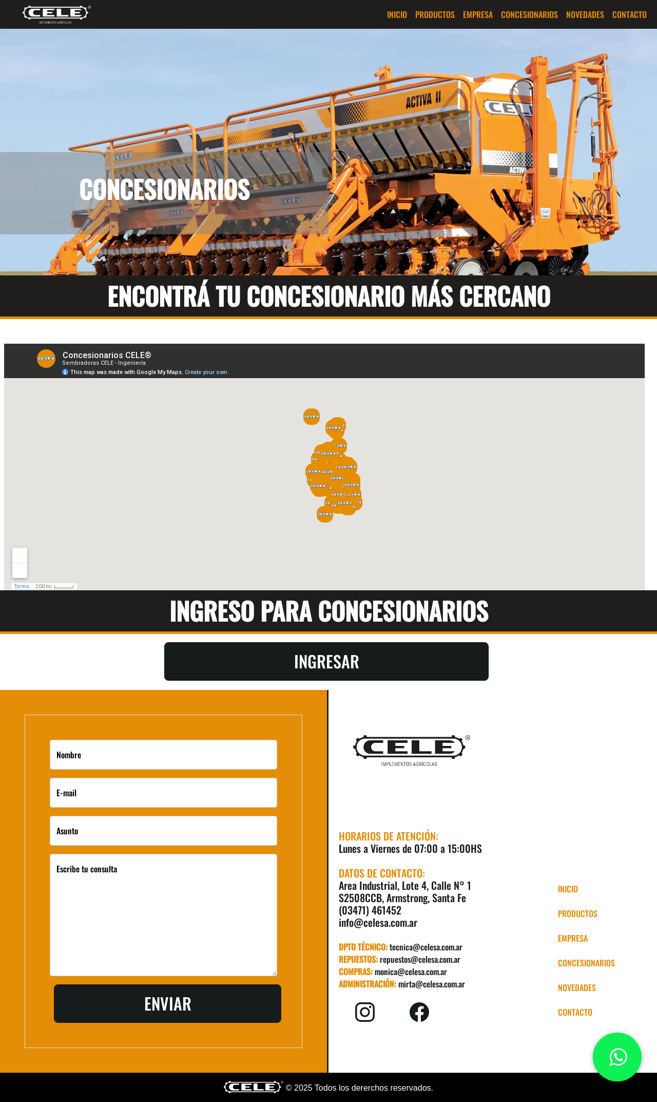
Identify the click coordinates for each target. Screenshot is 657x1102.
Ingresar (326, 661)
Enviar (167, 1003)
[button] (435, 14)
